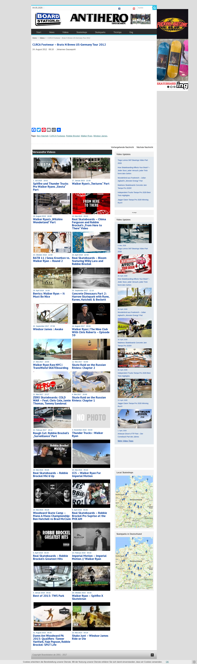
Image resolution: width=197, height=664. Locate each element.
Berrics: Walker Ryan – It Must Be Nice (49, 295)
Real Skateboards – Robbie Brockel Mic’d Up (50, 474)
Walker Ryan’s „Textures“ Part (90, 183)
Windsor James (100, 136)
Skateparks (100, 32)
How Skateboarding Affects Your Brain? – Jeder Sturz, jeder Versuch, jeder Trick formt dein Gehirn (134, 170)
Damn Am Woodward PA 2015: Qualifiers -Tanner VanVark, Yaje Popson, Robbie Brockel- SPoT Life (51, 640)
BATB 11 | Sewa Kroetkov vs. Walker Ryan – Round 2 (51, 259)
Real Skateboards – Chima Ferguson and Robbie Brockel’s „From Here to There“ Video (89, 223)
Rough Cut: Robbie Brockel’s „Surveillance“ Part (51, 434)
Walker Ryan (86, 136)
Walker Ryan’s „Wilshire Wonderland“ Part (48, 220)
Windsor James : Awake (48, 329)
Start (38, 32)
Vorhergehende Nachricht (122, 147)
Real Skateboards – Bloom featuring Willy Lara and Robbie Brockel (89, 261)
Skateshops (82, 32)
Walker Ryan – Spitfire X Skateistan (87, 597)
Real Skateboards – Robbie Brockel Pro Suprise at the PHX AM (89, 516)
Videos (65, 32)
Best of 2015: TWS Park (48, 596)
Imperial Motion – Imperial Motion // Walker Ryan (89, 557)
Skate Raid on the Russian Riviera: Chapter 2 (89, 366)
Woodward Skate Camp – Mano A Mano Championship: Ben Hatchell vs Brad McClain (52, 516)
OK (167, 662)
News (51, 32)
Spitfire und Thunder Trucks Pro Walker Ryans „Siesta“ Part (50, 187)
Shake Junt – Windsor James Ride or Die (90, 637)
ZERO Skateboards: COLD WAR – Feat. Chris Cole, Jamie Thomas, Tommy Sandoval (52, 400)
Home (34, 38)
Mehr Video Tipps (125, 441)
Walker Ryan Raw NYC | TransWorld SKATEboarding (50, 366)
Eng (131, 32)
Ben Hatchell (42, 136)
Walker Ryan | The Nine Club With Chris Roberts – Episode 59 (90, 332)
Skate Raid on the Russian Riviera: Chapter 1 (89, 398)
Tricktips (117, 32)
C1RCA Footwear (57, 136)
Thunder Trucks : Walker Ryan (87, 434)
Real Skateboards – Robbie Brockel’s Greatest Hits (50, 557)
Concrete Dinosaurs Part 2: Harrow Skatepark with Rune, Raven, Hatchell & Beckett (90, 296)
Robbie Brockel (73, 136)
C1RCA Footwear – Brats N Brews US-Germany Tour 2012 (69, 44)
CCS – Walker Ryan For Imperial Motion (86, 474)
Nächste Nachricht (145, 147)
